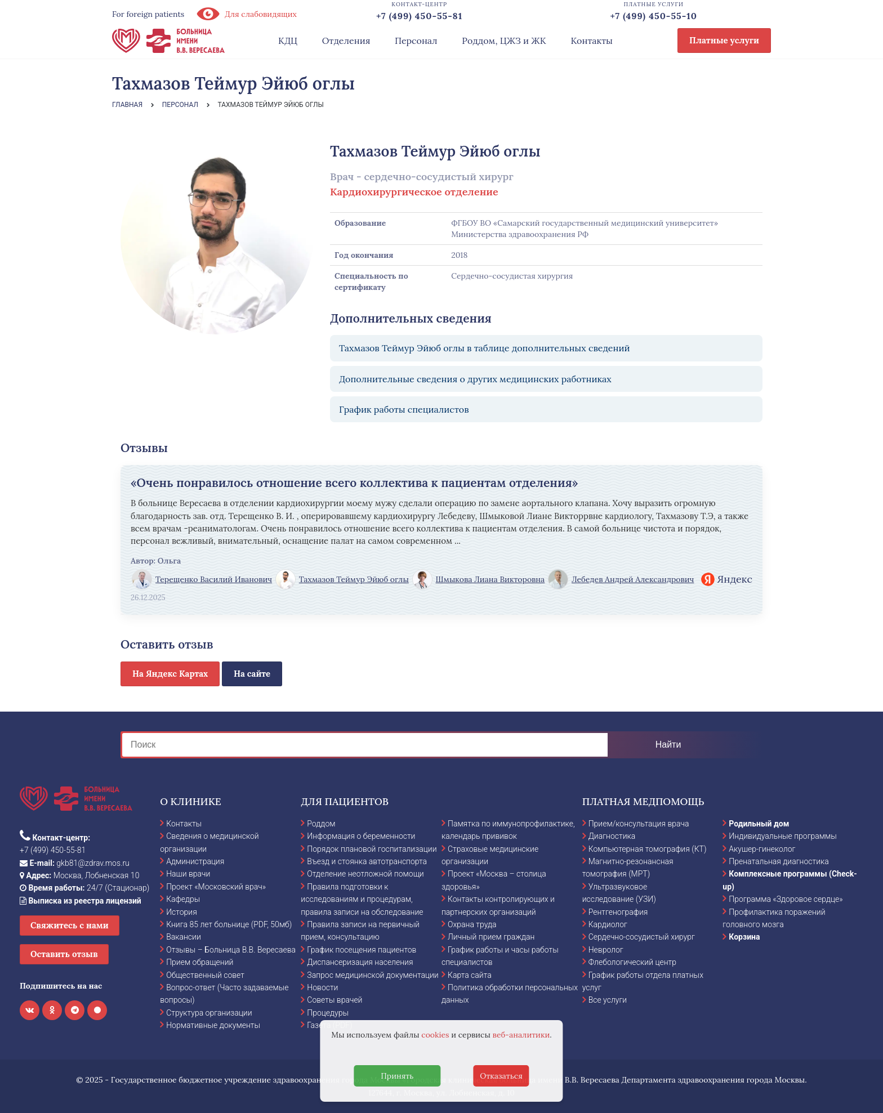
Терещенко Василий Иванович (202, 579)
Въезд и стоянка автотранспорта (367, 861)
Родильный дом (759, 823)
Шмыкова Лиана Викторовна (478, 579)
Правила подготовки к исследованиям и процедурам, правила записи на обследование (362, 899)
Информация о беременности (361, 836)
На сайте (252, 673)
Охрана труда (472, 924)
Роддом (321, 823)
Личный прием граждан (491, 936)
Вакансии (183, 936)
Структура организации (209, 1012)
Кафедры (183, 899)
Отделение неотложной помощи (365, 873)
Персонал (416, 40)
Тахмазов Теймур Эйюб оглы (342, 579)
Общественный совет (205, 975)
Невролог (605, 949)
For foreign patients (148, 14)
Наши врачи (188, 873)
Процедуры (328, 1012)
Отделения (346, 40)
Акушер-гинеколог (762, 848)
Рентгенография (618, 912)
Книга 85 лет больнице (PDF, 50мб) (229, 924)
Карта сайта (470, 975)
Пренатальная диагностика (778, 861)
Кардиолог (607, 924)
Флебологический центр (632, 962)
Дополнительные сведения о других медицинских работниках (475, 379)
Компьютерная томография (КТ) (647, 848)
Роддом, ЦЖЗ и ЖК (504, 40)
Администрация (195, 861)
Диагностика (612, 836)
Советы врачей (334, 999)
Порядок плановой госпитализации (371, 848)
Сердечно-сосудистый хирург (641, 936)
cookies (435, 1035)
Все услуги (607, 999)
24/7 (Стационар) (84, 887)
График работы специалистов (404, 409)
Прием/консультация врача (638, 823)
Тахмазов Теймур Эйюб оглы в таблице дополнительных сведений (484, 348)
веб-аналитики (521, 1035)
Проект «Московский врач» (216, 886)
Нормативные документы (213, 1025)
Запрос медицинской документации (372, 975)
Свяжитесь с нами (69, 925)
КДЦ (287, 40)
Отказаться (501, 1076)
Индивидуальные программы (783, 836)
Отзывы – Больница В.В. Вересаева (231, 949)
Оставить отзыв (64, 954)
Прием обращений (199, 962)
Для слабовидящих (246, 14)
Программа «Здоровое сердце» (785, 899)
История (181, 912)
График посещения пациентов (361, 949)
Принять (397, 1076)
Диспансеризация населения (360, 962)
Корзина (744, 936)
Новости (322, 987)
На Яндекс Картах (170, 673)
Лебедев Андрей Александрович (621, 579)
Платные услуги (724, 40)
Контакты (591, 40)
